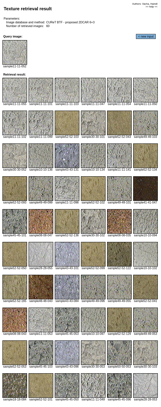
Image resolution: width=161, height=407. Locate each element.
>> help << (151, 6)
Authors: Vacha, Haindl (144, 3)
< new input (146, 36)
